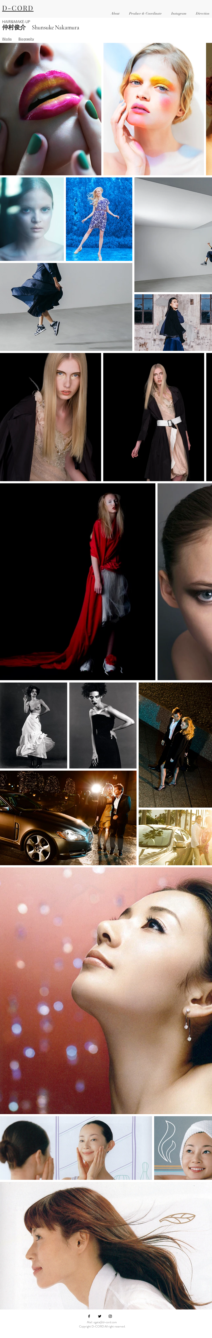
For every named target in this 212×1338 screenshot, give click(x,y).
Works (7, 39)
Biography (26, 39)
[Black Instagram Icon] (110, 1316)
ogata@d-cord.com (105, 1322)
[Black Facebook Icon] (89, 1316)
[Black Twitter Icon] (100, 1316)
